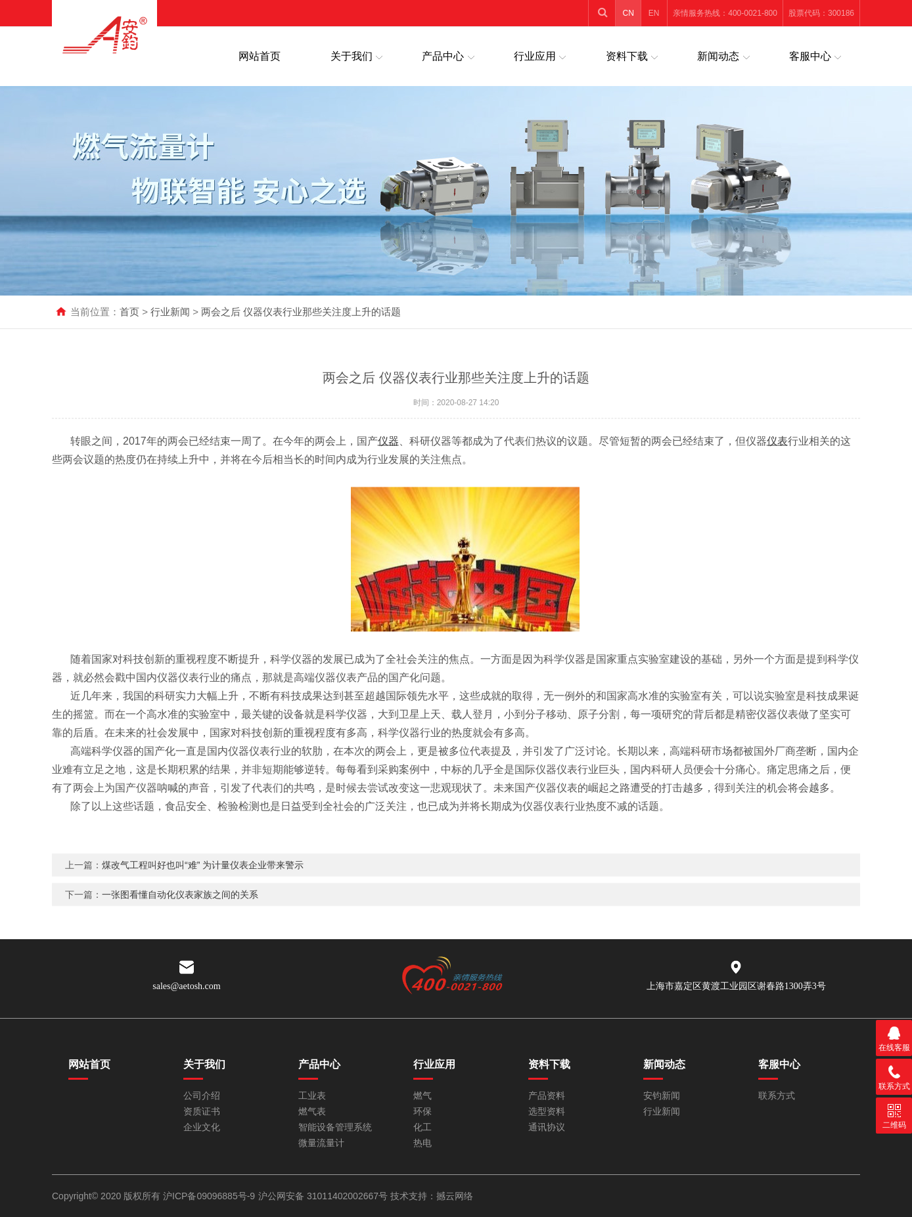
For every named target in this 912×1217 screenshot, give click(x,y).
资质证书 (201, 1112)
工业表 (312, 1096)
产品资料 (546, 1096)
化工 (422, 1127)
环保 (422, 1112)
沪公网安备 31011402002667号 (324, 1196)
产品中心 (443, 56)
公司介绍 (201, 1096)
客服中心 (810, 56)
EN (654, 13)
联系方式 (776, 1096)
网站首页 (260, 56)
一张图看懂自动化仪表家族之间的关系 (180, 919)
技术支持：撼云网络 (431, 1196)
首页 (129, 311)
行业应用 (535, 56)
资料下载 (627, 56)
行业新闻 (170, 311)
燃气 (422, 1096)
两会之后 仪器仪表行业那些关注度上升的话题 (301, 311)
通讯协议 (546, 1127)
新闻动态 (718, 56)
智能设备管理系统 (335, 1127)
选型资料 (546, 1112)
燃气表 (312, 1112)
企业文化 (201, 1127)
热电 (422, 1143)
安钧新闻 (661, 1096)
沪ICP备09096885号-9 (209, 1196)
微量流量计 (321, 1143)
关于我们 (352, 56)
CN (628, 13)
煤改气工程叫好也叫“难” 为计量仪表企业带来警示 (203, 890)
